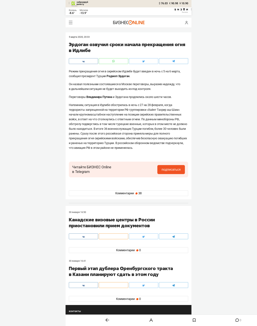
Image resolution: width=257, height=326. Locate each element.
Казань (73, 10)
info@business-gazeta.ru (81, 281)
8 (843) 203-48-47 (118, 277)
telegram (76, 298)
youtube (76, 303)
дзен (133, 298)
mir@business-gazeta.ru (121, 281)
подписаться (171, 169)
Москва (84, 10)
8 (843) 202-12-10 (78, 277)
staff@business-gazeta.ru (161, 277)
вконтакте (77, 292)
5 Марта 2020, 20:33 (79, 37)
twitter (134, 292)
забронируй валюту (82, 3)
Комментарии (128, 193)
